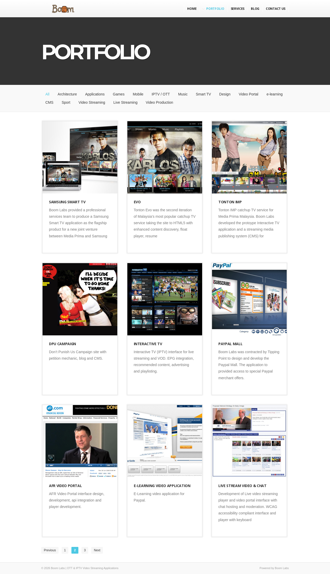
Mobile (138, 94)
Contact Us (275, 8)
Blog (255, 8)
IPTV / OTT (161, 94)
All (47, 94)
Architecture (67, 94)
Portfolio (215, 8)
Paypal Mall (230, 343)
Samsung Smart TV (67, 201)
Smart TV (203, 94)
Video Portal (248, 94)
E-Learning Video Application (162, 485)
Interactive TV (148, 343)
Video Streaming (92, 102)
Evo (137, 201)
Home (191, 8)
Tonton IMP (230, 201)
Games (119, 94)
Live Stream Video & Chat (242, 485)
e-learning (275, 94)
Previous (50, 550)
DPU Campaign (62, 343)
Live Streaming (125, 102)
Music (183, 94)
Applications (95, 94)
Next (97, 550)
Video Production (159, 102)
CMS (49, 102)
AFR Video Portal (65, 485)
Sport (66, 102)
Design (224, 94)
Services (238, 8)
